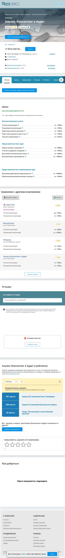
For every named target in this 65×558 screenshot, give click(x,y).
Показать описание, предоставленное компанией (19, 90)
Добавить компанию (39, 522)
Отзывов (23, 27)
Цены (16, 80)
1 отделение (11, 57)
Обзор (6, 80)
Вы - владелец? (10, 44)
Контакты (36, 537)
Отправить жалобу (38, 543)
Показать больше (32, 274)
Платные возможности (9, 537)
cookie (22, 554)
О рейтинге (6, 525)
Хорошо (52, 554)
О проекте (6, 519)
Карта (56, 80)
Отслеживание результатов (11, 540)
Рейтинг (46, 80)
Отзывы (37, 80)
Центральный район (14, 65)
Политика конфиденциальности (12, 528)
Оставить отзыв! (32, 344)
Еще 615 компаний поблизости (18, 37)
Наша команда (7, 522)
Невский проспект (13, 68)
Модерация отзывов (39, 546)
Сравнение (26, 80)
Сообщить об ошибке (39, 540)
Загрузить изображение (40, 525)
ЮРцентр (7, 240)
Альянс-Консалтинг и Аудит (15, 256)
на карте (52, 54)
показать (30, 49)
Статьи (35, 519)
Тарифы (5, 543)
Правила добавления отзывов (41, 528)
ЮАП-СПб (10, 205)
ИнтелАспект (8, 223)
